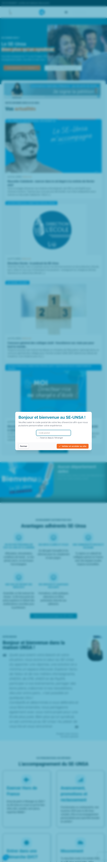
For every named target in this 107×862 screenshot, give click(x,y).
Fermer (23, 446)
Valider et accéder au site (72, 446)
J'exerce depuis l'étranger (50, 438)
